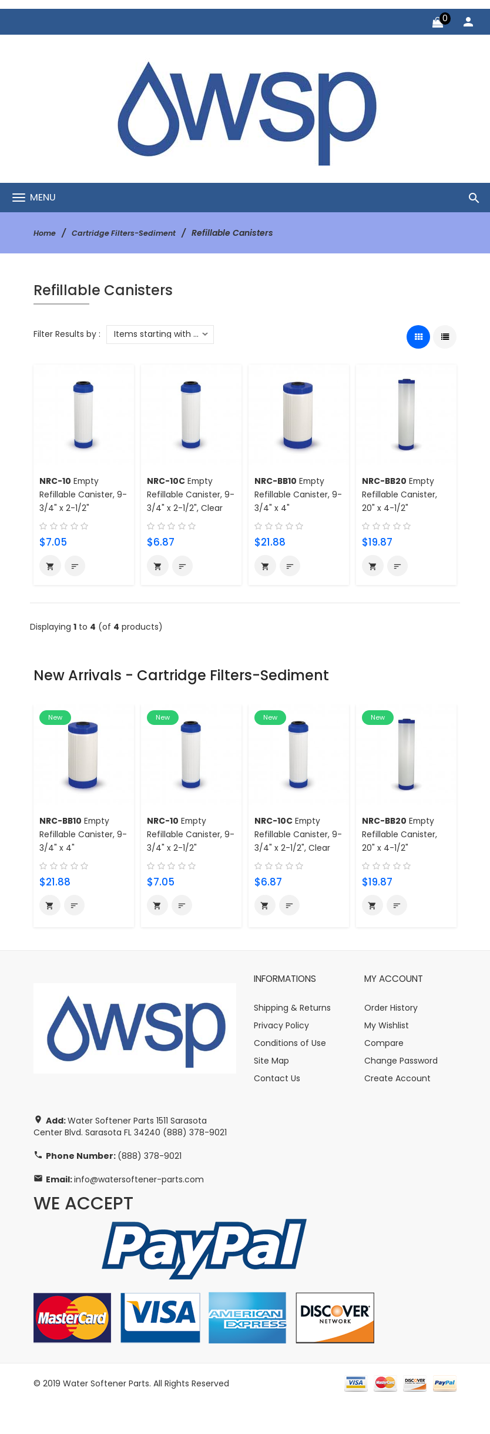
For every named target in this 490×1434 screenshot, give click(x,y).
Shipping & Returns (292, 1039)
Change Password (401, 1092)
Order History (391, 1039)
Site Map (271, 1092)
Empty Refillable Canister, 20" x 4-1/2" (402, 494)
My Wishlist (386, 1056)
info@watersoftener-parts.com (139, 1210)
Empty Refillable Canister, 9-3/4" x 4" (294, 494)
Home (46, 233)
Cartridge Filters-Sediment (131, 233)
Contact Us (277, 1109)
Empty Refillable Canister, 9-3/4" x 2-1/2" (79, 494)
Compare (384, 1074)
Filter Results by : (66, 334)
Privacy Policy (281, 1056)
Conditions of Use (290, 1074)
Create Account (397, 1109)
